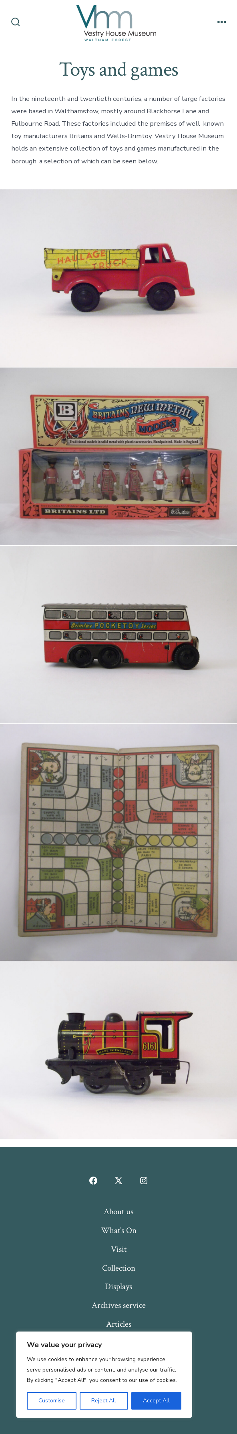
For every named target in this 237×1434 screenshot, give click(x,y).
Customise (51, 1400)
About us (118, 1211)
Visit (119, 1249)
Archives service (119, 1305)
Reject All (103, 1400)
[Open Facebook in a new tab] (93, 1180)
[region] (104, 1375)
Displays (118, 1286)
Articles (118, 1324)
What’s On (119, 1230)
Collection (118, 1268)
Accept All (156, 1400)
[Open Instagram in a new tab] (144, 1180)
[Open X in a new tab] (118, 1180)
